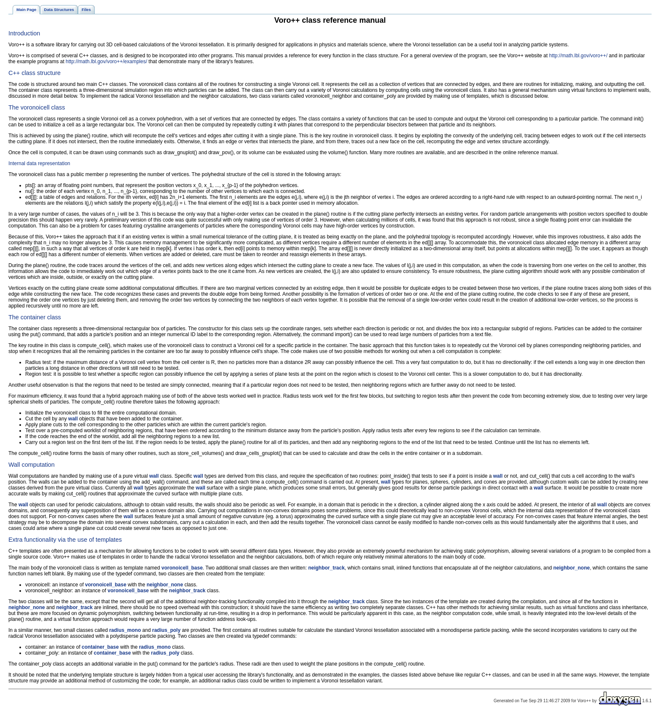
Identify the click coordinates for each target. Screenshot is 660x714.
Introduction (24, 33)
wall (73, 419)
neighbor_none (571, 568)
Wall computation (31, 464)
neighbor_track (326, 568)
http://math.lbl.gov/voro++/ (578, 56)
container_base (100, 647)
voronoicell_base (182, 568)
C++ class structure (34, 73)
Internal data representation (39, 163)
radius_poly (166, 630)
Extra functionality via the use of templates (65, 539)
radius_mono (125, 630)
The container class (34, 317)
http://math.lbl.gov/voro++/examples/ (106, 61)
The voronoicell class (36, 107)
